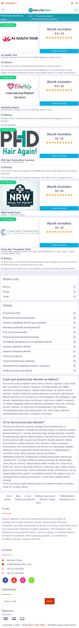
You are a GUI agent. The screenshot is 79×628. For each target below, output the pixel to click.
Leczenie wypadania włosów (39, 346)
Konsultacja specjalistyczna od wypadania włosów (39, 342)
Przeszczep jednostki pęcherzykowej (39, 337)
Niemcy (39, 287)
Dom (31, 16)
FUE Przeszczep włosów (39, 332)
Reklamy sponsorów (45, 496)
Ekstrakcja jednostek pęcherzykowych (39, 327)
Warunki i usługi (47, 499)
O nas (28, 496)
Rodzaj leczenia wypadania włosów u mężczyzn (39, 366)
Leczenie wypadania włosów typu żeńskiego (39, 322)
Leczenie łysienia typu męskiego (39, 361)
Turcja (39, 296)
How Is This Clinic (36, 625)
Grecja (39, 291)
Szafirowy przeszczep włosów (39, 370)
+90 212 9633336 (13, 568)
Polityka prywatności (25, 499)
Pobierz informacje (59, 51)
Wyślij (49, 601)
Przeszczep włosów (44, 16)
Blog (18, 496)
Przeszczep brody (39, 313)
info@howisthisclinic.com (16, 564)
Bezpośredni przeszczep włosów (39, 318)
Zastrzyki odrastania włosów (39, 351)
